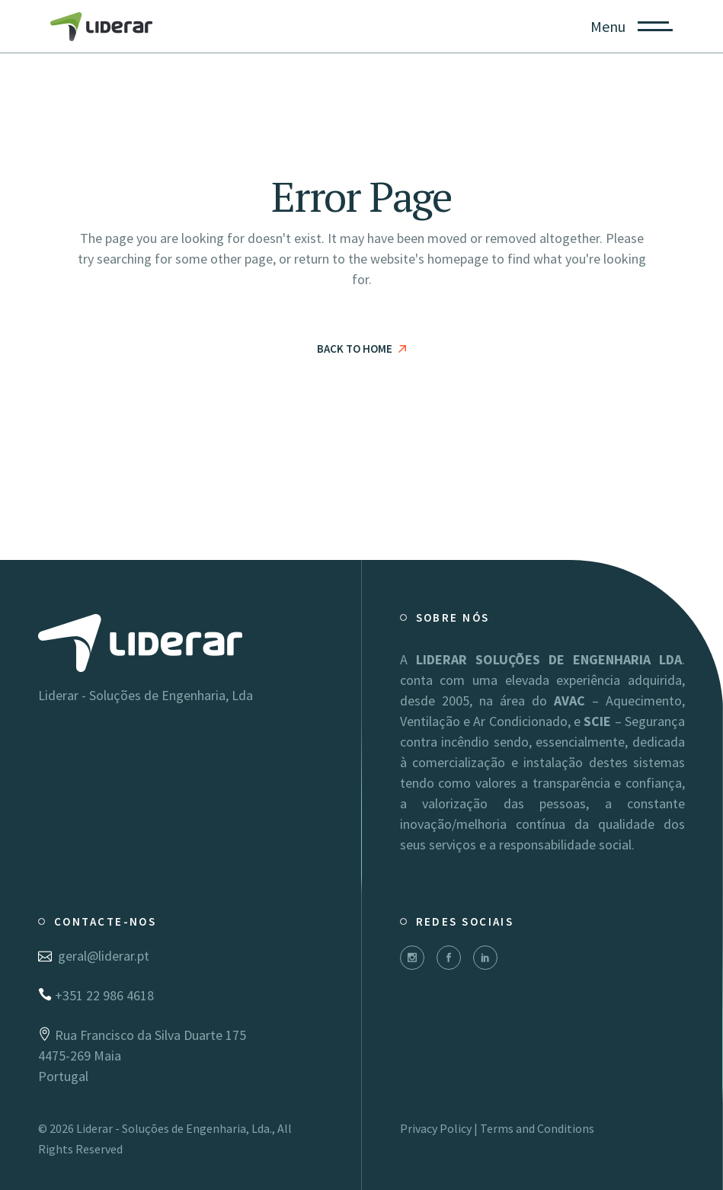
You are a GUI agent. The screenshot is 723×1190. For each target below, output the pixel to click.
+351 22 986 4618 (96, 995)
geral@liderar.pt (93, 955)
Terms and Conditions (537, 1128)
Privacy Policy (436, 1128)
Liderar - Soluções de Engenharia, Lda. (174, 1128)
